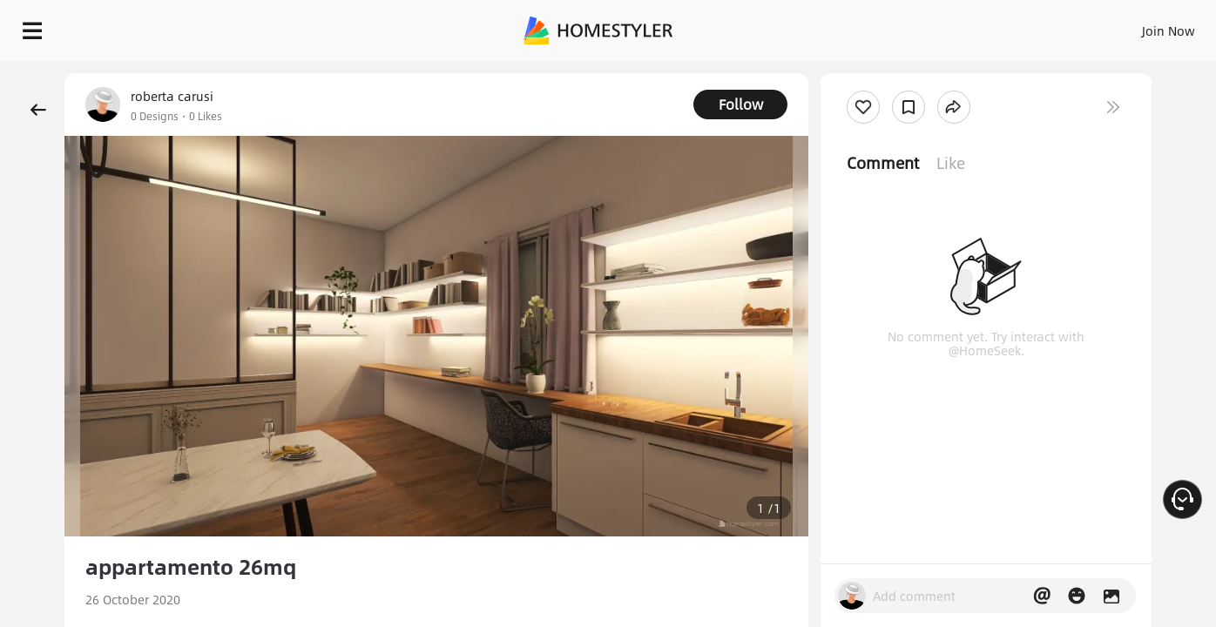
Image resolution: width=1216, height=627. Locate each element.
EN (1019, 26)
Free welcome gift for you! (856, 69)
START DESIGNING (1129, 26)
